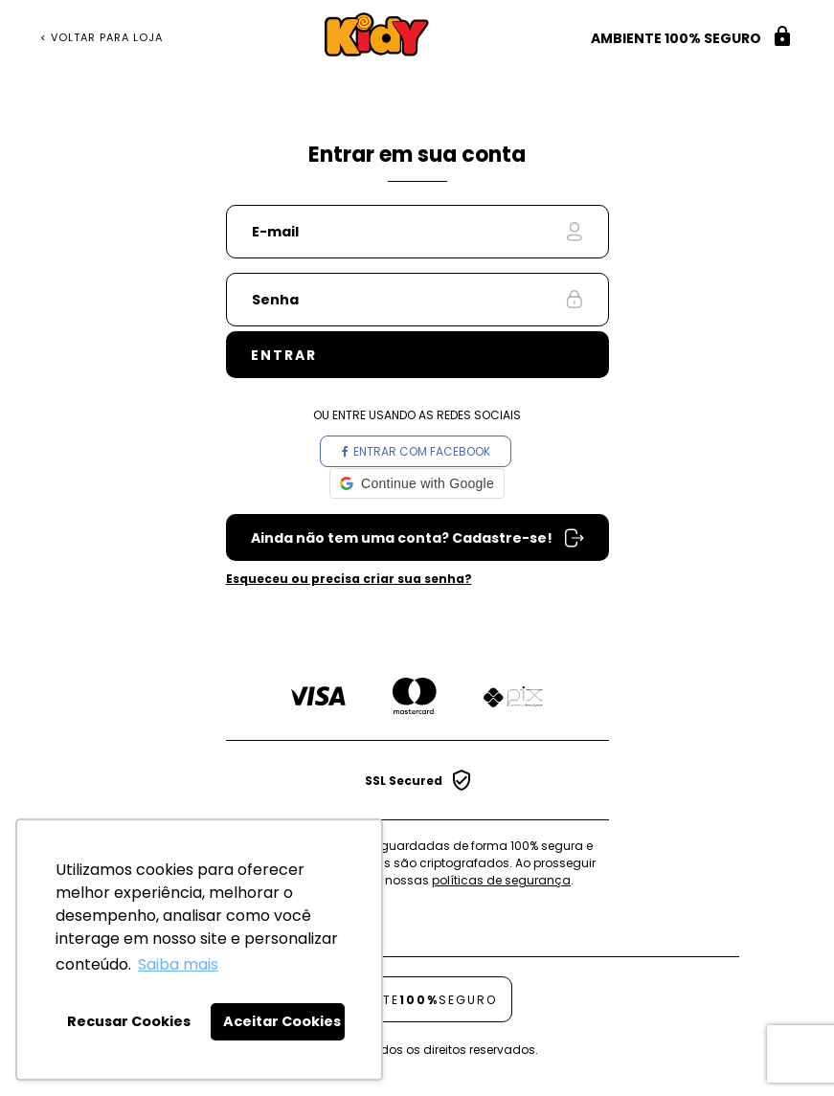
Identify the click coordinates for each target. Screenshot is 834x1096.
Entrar (284, 355)
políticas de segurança (501, 880)
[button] (417, 483)
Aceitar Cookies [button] (282, 1021)
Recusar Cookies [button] (129, 1021)
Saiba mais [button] (178, 964)
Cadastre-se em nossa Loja (417, 537)
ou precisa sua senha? (349, 578)
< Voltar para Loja (101, 38)
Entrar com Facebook (416, 451)
